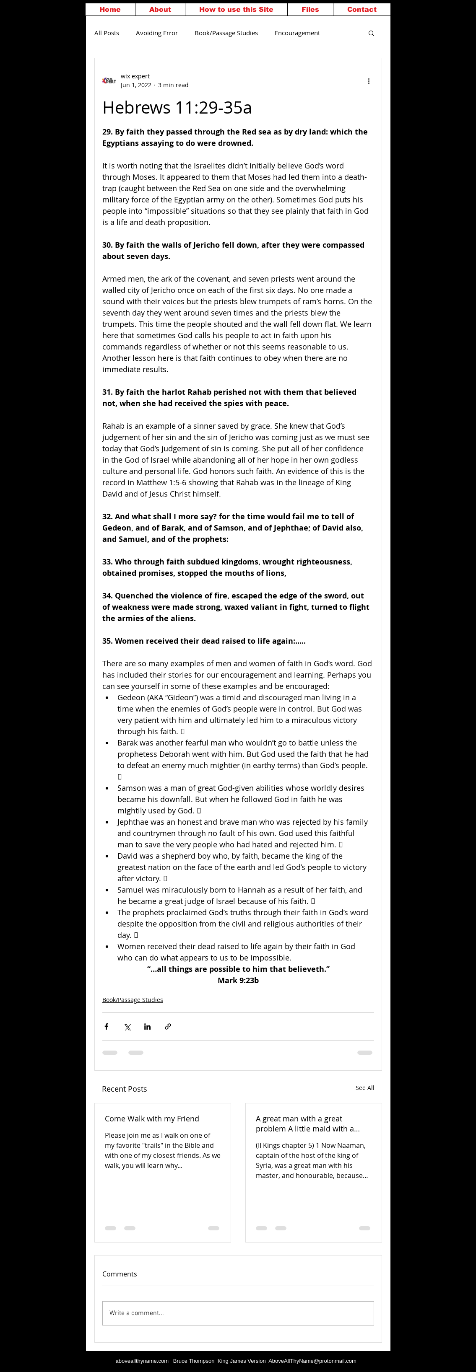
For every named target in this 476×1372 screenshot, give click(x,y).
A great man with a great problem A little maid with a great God (305, 1123)
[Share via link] (168, 1026)
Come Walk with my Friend (152, 1118)
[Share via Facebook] (106, 1026)
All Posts (106, 32)
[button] (371, 32)
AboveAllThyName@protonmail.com (312, 1361)
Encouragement (297, 32)
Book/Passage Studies (226, 32)
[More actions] (369, 80)
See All (365, 1088)
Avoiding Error (157, 32)
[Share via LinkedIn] (147, 1026)
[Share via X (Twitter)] (127, 1026)
